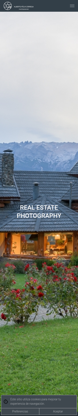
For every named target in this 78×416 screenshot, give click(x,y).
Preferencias (20, 411)
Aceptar (58, 411)
